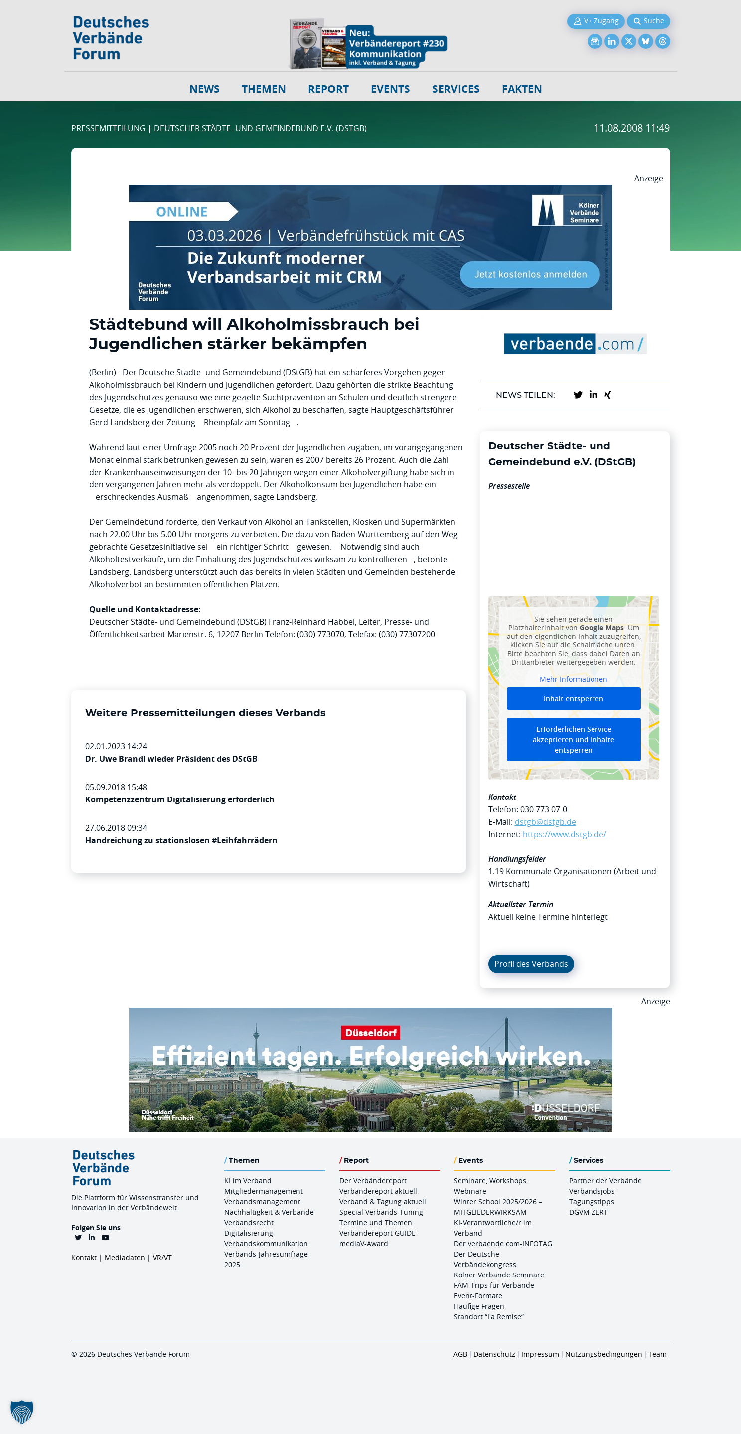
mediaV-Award (363, 1243)
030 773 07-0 (543, 809)
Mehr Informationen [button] (573, 678)
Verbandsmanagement (262, 1201)
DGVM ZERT (588, 1212)
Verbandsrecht (249, 1222)
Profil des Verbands (531, 963)
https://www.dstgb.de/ (564, 834)
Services (456, 89)
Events (390, 89)
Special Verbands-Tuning (381, 1212)
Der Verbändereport (373, 1180)
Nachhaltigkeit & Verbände (269, 1212)
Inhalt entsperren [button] (573, 698)
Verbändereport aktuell (378, 1191)
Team (657, 1354)
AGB (460, 1354)
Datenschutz (494, 1354)
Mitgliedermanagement (263, 1191)
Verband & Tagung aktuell (382, 1201)
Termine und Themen (375, 1222)
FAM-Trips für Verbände (494, 1285)
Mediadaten (125, 1257)
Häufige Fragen (479, 1306)
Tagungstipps (591, 1201)
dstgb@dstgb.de (545, 821)
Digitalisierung (248, 1233)
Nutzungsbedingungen (603, 1354)
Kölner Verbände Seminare (499, 1274)
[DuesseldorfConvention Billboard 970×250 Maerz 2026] (370, 1013)
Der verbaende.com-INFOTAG (503, 1243)
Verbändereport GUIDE (377, 1233)
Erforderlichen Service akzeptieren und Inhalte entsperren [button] (573, 739)
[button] (22, 1412)
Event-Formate (478, 1295)
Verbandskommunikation (266, 1243)
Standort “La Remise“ (489, 1316)
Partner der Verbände (605, 1180)
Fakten (522, 89)
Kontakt (84, 1257)
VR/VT (162, 1257)
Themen (264, 89)
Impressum (540, 1354)
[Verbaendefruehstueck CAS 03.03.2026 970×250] (370, 190)
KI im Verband (248, 1180)
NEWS (204, 89)
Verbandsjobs (592, 1191)
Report (328, 89)
